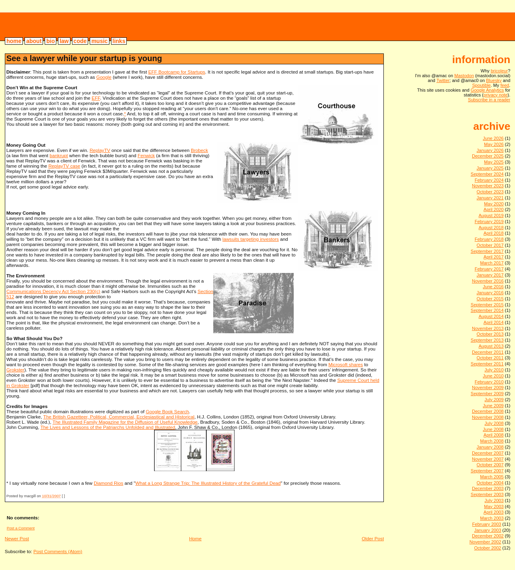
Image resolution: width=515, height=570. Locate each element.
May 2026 (494, 144)
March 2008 (492, 441)
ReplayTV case (64, 165)
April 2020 (494, 209)
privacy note (496, 94)
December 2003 (488, 488)
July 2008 (493, 423)
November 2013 (488, 328)
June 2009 (493, 405)
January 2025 (490, 168)
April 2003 (494, 512)
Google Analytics (487, 90)
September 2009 (487, 393)
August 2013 (490, 346)
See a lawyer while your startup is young (84, 58)
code (80, 41)
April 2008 (494, 435)
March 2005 (492, 476)
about (33, 41)
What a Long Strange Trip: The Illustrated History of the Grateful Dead (207, 483)
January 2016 (490, 292)
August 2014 (490, 316)
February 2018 (489, 239)
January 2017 (490, 275)
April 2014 (494, 322)
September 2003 (487, 494)
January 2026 (490, 150)
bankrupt (58, 155)
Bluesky (494, 80)
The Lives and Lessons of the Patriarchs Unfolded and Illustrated (107, 427)
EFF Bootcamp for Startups (176, 71)
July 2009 (493, 399)
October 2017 (490, 245)
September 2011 (487, 363)
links (119, 41)
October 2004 (490, 482)
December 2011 (488, 352)
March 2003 (492, 518)
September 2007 (487, 470)
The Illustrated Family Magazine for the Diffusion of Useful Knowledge (125, 421)
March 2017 (492, 262)
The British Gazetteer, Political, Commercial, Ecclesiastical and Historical (119, 416)
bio (50, 41)
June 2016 (493, 286)
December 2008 (488, 411)
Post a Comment (21, 528)
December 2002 (488, 535)
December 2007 (488, 453)
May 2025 (494, 162)
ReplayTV (100, 150)
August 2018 (490, 227)
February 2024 (489, 180)
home (13, 41)
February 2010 (489, 381)
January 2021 (490, 197)
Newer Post (17, 538)
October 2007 (490, 464)
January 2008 (490, 447)
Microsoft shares (345, 364)
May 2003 (494, 506)
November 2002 (485, 541)
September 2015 (487, 304)
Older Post (373, 538)
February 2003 (486, 524)
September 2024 (487, 174)
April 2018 (494, 233)
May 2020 (494, 203)
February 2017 (489, 269)
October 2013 (490, 334)
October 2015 (490, 298)
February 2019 (489, 221)
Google (103, 77)
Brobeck (199, 150)
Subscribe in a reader (489, 99)
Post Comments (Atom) (57, 551)
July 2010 (493, 369)
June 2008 (493, 429)
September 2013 (487, 340)
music (99, 41)
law (64, 41)
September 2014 (487, 310)
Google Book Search (167, 411)
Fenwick (146, 155)
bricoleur (36, 26)
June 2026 (493, 138)
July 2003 (493, 500)
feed (505, 85)
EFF (96, 97)
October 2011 (490, 357)
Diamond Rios (108, 483)
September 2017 (487, 251)
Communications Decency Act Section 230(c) (53, 291)
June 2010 (493, 375)
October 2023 (490, 191)
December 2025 (488, 156)
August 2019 (490, 215)
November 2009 (488, 387)
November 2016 (488, 281)
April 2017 (494, 256)
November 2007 (488, 459)
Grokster (15, 369)
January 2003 (487, 530)
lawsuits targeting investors (250, 239)
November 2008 (488, 417)
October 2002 (487, 547)
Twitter (443, 80)
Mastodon (464, 75)
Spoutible (481, 85)
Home (195, 538)
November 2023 (488, 185)
